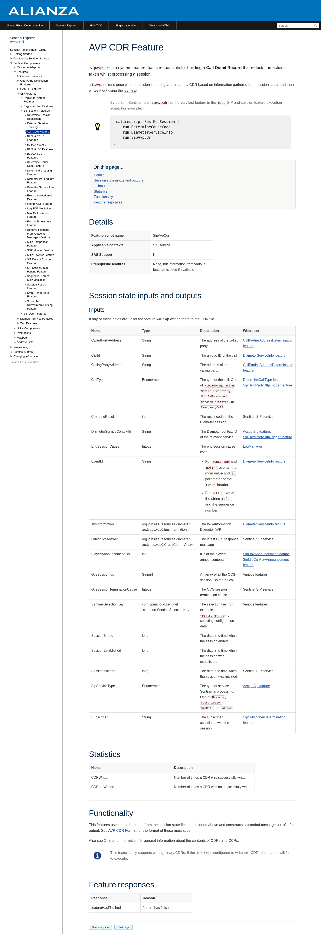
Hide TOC (96, 25)
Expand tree (33, 362)
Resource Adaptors (28, 67)
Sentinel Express (66, 25)
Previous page (100, 927)
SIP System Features (37, 110)
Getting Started (22, 54)
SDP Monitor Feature (40, 250)
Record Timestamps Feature (39, 223)
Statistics (101, 191)
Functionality (103, 197)
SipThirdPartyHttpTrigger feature (267, 385)
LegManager (252, 446)
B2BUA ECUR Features (36, 138)
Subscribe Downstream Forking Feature (40, 305)
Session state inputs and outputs (118, 180)
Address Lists (25, 342)
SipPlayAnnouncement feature (266, 554)
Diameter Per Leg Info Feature (40, 180)
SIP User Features (35, 313)
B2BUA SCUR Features (36, 155)
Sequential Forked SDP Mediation (38, 277)
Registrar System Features (34, 99)
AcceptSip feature (256, 431)
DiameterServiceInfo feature (264, 355)
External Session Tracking (37, 125)
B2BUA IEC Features (40, 149)
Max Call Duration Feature (38, 215)
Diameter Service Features (36, 318)
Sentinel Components (26, 63)
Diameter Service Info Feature (40, 189)
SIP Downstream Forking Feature (37, 269)
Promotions (24, 332)
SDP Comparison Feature (37, 243)
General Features (31, 76)
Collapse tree (17, 362)
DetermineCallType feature (263, 380)
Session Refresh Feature (37, 286)
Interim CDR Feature (40, 203)
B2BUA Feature (36, 144)
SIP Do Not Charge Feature (39, 261)
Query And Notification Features (34, 82)
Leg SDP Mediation (39, 208)
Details (99, 175)
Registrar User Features (38, 106)
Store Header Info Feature (38, 294)
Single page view (125, 25)
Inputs (103, 186)
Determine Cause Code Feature (38, 163)
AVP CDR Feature (38, 131)
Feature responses (108, 202)
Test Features (28, 323)
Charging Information (121, 841)
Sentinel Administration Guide (28, 49)
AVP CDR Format (122, 831)
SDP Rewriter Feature (40, 255)
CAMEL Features (30, 89)
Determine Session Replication (38, 116)
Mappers (22, 337)
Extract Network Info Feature (39, 197)
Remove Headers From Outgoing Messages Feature (38, 233)
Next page (124, 927)
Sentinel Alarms (23, 351)
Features (22, 72)
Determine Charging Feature (39, 172)
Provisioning (21, 347)
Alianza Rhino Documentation (24, 25)
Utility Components (28, 328)
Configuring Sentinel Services (31, 58)
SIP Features (28, 93)
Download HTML (159, 25)
